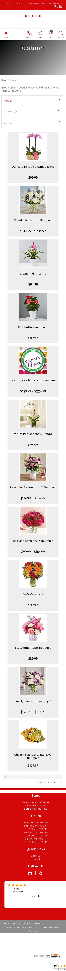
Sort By (8, 123)
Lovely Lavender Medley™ (33, 701)
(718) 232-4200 (15, 3)
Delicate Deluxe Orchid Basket (33, 166)
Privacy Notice (29, 927)
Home (3, 80)
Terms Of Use (13, 927)
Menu (6, 37)
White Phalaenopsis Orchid (33, 434)
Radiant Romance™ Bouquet (33, 540)
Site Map (33, 931)
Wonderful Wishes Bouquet (33, 220)
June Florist (33, 16)
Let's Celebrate (33, 594)
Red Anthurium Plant (33, 327)
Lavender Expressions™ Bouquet (33, 487)
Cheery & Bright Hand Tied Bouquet (33, 756)
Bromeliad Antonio (33, 273)
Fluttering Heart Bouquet (33, 647)
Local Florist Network (49, 927)
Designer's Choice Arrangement (33, 380)
